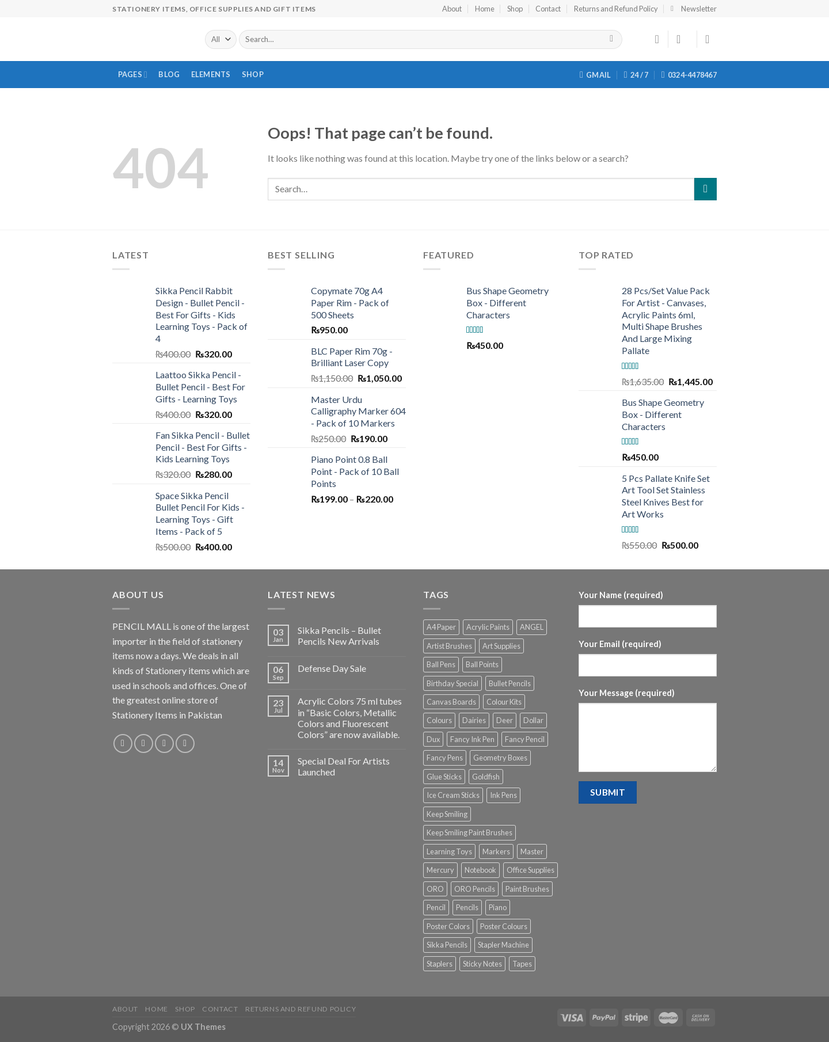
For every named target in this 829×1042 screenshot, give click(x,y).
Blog (169, 74)
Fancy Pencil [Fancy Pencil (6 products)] (525, 739)
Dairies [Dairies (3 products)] (474, 720)
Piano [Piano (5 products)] (498, 907)
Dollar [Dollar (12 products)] (533, 720)
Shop (515, 8)
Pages (133, 74)
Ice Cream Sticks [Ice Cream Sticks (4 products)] (453, 795)
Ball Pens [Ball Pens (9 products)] (441, 664)
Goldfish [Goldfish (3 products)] (486, 776)
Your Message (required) (627, 693)
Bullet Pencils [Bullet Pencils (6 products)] (510, 683)
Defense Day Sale (332, 668)
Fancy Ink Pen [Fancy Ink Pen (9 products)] (472, 739)
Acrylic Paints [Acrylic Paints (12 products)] (487, 627)
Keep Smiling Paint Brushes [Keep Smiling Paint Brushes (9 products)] (469, 832)
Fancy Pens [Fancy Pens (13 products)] (445, 757)
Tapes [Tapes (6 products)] (522, 963)
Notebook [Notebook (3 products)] (480, 869)
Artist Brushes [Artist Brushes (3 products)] (449, 646)
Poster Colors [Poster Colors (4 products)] (448, 926)
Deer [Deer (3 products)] (504, 720)
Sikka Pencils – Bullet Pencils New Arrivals (339, 636)
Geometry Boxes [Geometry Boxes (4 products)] (500, 757)
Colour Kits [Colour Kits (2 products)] (504, 701)
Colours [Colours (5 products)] (439, 720)
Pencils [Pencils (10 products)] (467, 907)
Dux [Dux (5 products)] (433, 739)
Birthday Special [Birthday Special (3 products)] (452, 683)
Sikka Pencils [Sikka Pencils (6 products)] (447, 944)
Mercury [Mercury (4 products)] (440, 869)
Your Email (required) (620, 644)
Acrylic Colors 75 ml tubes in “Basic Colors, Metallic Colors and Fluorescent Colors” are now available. (350, 717)
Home (485, 8)
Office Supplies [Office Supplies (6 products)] (530, 869)
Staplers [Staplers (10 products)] (439, 963)
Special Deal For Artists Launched (344, 766)
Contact (548, 8)
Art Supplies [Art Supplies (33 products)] (501, 646)
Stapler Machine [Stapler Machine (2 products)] (503, 944)
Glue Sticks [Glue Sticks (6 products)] (444, 776)
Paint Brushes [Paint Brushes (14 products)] (527, 888)
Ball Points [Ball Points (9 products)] (482, 664)
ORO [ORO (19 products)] (435, 888)
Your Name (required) (621, 595)
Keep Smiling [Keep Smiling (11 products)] (447, 814)
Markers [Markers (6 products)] (496, 851)
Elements (211, 74)
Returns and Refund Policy (616, 8)
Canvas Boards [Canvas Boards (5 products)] (451, 701)
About (452, 8)
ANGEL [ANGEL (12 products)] (531, 627)
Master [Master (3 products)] (531, 851)
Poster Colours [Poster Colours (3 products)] (503, 926)
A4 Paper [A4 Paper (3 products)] (441, 627)
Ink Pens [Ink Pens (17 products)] (503, 795)
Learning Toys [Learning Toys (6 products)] (449, 851)
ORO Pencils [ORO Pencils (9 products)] (474, 888)
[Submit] (705, 189)
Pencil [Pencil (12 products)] (436, 907)
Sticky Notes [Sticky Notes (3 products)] (482, 963)
